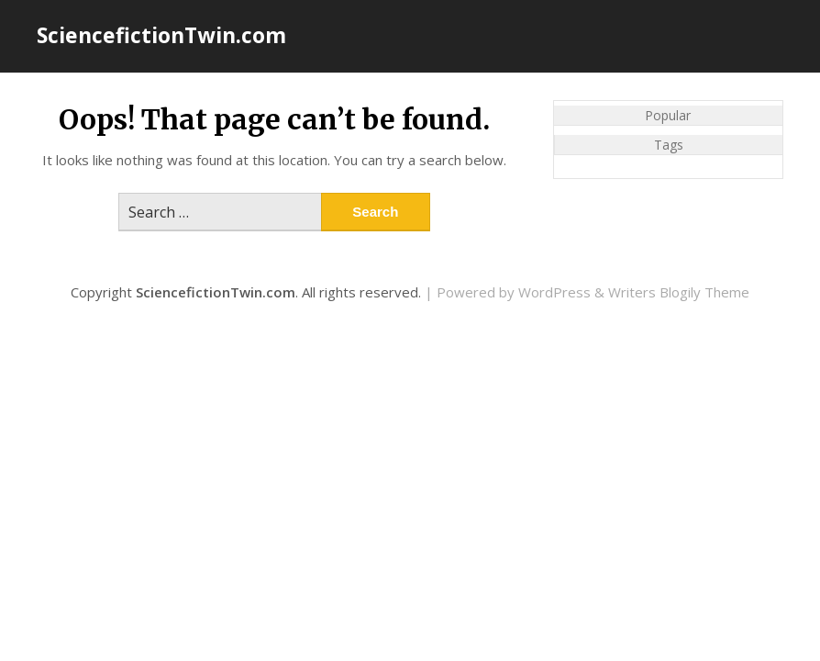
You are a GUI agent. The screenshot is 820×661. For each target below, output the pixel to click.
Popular (668, 115)
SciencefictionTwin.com (161, 35)
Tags (668, 144)
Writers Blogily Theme (678, 292)
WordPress (554, 292)
